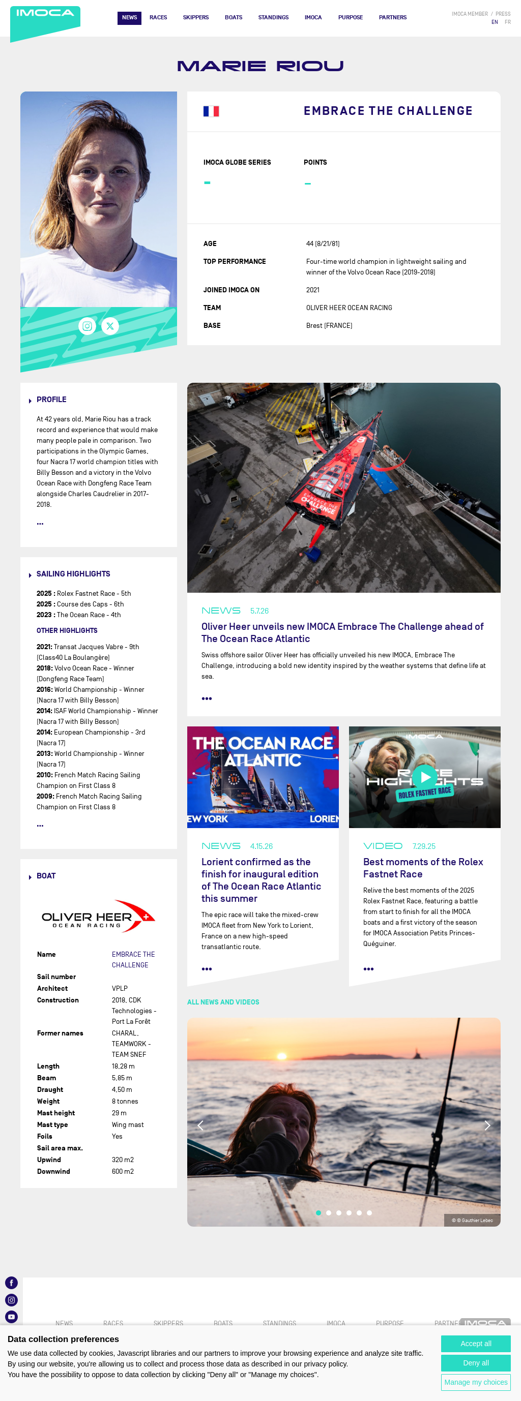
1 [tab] (318, 1212)
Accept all (475, 1343)
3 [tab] (338, 1212)
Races (158, 17)
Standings (273, 17)
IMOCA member (470, 14)
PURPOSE (350, 17)
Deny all (476, 1363)
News (129, 17)
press (503, 14)
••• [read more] (206, 698)
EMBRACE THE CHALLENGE (388, 111)
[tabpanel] (344, 1122)
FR (508, 22)
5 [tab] (359, 1212)
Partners (393, 17)
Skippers (196, 17)
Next (487, 1125)
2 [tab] (328, 1212)
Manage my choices (476, 1382)
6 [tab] (369, 1212)
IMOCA (313, 17)
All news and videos (223, 1002)
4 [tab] (349, 1212)
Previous (201, 1125)
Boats (233, 17)
